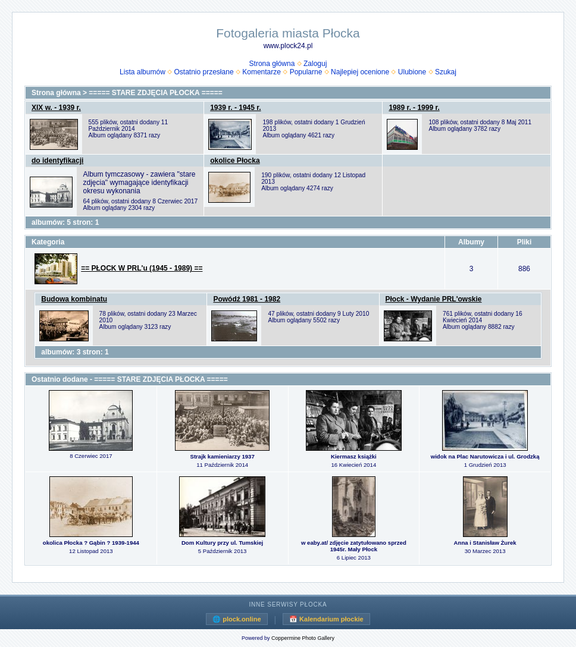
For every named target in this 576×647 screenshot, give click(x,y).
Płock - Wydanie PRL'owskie (434, 299)
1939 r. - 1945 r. (235, 107)
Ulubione (412, 72)
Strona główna (272, 63)
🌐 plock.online (236, 619)
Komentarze (261, 72)
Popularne (306, 72)
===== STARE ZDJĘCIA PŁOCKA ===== (155, 93)
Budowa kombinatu (74, 299)
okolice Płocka (234, 160)
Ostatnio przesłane (204, 72)
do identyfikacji (57, 160)
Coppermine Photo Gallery (302, 638)
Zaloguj (315, 63)
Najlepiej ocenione (360, 72)
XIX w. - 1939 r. (56, 107)
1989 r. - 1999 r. (414, 107)
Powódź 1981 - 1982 (246, 299)
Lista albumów (142, 72)
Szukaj (445, 72)
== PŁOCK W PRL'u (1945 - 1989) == (141, 268)
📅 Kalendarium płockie (326, 619)
